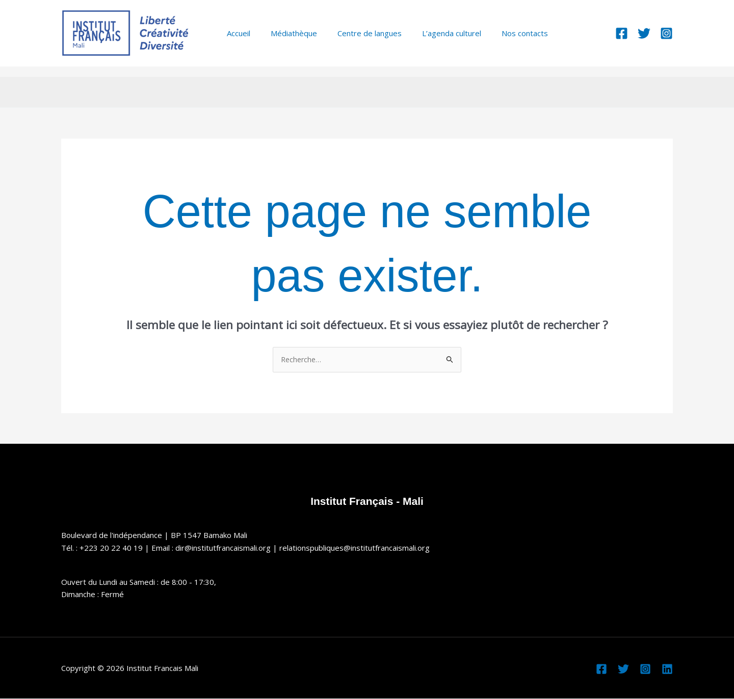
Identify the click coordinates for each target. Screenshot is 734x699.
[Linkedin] (667, 669)
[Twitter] (644, 33)
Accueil (236, 33)
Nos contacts (502, 33)
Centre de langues (357, 33)
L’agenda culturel (433, 33)
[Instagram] (666, 33)
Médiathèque (286, 33)
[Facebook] (621, 33)
